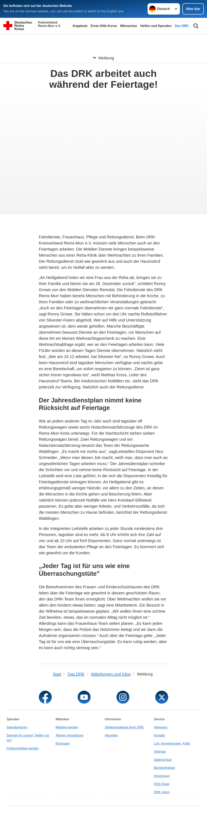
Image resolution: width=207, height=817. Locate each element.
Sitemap (160, 751)
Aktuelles (111, 735)
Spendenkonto (16, 727)
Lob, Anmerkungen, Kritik (172, 743)
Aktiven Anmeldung (69, 735)
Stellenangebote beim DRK (124, 727)
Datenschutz (163, 759)
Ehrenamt (63, 743)
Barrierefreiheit (164, 768)
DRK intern (162, 792)
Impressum (162, 776)
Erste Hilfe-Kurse (104, 26)
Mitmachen (128, 26)
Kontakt (159, 735)
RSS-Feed (161, 784)
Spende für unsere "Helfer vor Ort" (27, 738)
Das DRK (182, 26)
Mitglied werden (67, 727)
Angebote (80, 26)
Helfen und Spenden (156, 26)
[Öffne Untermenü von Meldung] (103, 39)
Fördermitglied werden (22, 748)
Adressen (161, 727)
